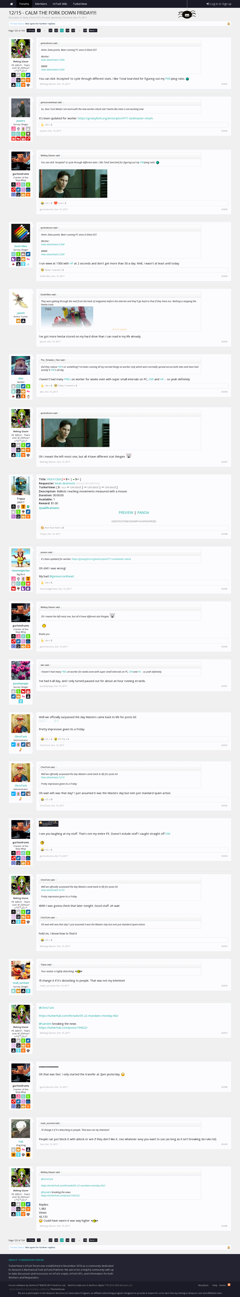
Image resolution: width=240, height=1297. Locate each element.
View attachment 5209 (52, 69)
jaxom (21, 312)
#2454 (224, 856)
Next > (93, 30)
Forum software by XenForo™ (37, 1285)
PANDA (143, 512)
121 (50, 30)
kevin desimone (65, 483)
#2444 (224, 276)
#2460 (224, 1226)
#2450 (224, 646)
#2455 (224, 946)
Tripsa (43, 533)
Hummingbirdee (21, 570)
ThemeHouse (57, 1289)
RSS (229, 1284)
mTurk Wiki (60, 4)
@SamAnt (45, 1024)
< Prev (30, 30)
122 (56, 30)
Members (41, 4)
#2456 (224, 985)
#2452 (224, 745)
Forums (24, 4)
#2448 (224, 534)
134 (85, 30)
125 (73, 30)
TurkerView (80, 4)
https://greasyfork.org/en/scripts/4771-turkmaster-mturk (115, 118)
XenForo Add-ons (77, 1285)
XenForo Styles (96, 1285)
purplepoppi (20, 683)
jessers (20, 120)
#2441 (224, 84)
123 (62, 30)
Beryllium (203, 1285)
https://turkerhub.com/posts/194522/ (63, 1027)
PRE (168, 78)
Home (11, 4)
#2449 (224, 588)
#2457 (224, 1033)
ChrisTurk (67, 17)
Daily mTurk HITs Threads (36, 17)
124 (67, 30)
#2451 (224, 686)
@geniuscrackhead (61, 576)
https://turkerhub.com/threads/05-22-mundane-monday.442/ (78, 1016)
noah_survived (21, 983)
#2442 (224, 130)
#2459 (224, 1144)
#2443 (224, 209)
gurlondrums (47, 209)
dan (20, 378)
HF (71, 263)
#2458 (224, 1087)
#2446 (224, 391)
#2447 (224, 462)
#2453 (224, 805)
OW (151, 379)
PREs (67, 379)
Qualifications (49, 508)
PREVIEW (126, 512)
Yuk (21, 1141)
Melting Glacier (48, 83)
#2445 (224, 341)
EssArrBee (20, 246)
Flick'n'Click (54, 479)
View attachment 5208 (52, 60)
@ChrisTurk (46, 1008)
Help (214, 1285)
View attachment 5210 (52, 777)
